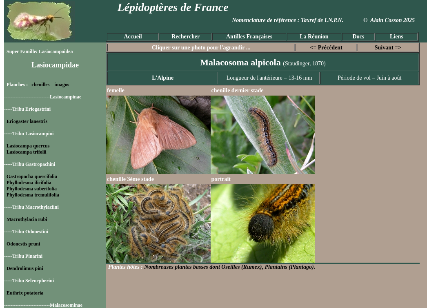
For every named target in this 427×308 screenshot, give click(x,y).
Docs (358, 36)
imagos (61, 84)
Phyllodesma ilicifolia (29, 182)
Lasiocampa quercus (28, 146)
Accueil (133, 36)
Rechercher (185, 36)
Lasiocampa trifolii (27, 152)
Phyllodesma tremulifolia (33, 195)
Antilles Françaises (249, 36)
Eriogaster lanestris (27, 121)
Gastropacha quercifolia (32, 176)
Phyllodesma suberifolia (32, 189)
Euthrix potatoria (25, 293)
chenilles (40, 84)
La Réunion (314, 36)
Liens (396, 36)
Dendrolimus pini (25, 268)
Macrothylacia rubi (27, 219)
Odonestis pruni (23, 244)
